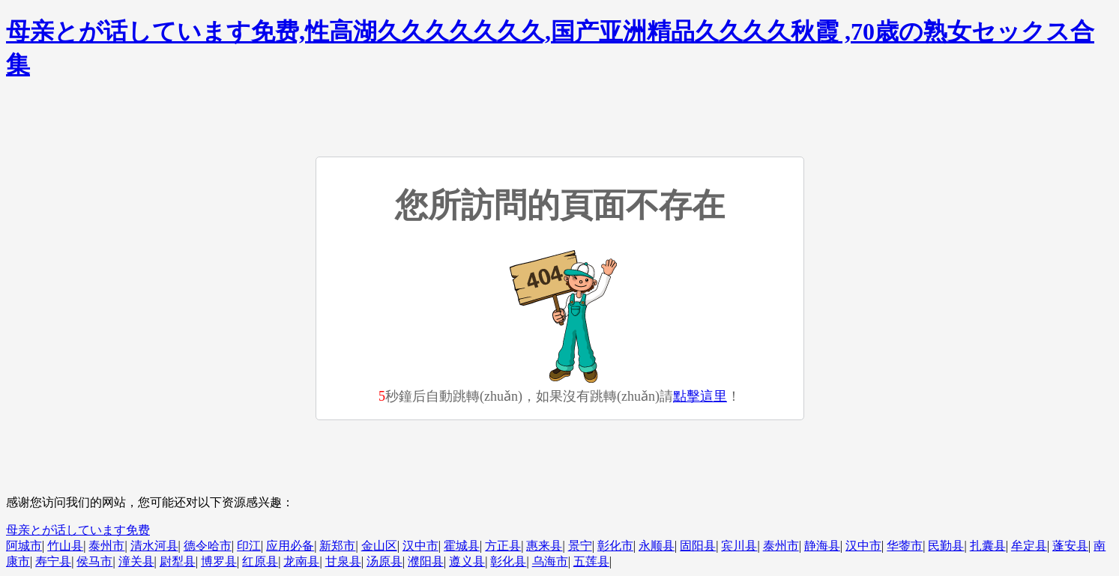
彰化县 (508, 561)
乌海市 (550, 561)
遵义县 (467, 561)
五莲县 (591, 561)
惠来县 (544, 545)
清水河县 (154, 545)
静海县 (822, 545)
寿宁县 (53, 561)
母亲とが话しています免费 (78, 530)
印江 (249, 545)
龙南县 (301, 561)
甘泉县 (343, 561)
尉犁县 (178, 561)
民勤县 (946, 545)
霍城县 (462, 545)
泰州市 (106, 545)
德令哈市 (208, 545)
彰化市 (615, 545)
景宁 (580, 545)
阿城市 (24, 545)
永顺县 (657, 545)
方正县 (503, 545)
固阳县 (698, 545)
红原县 (260, 561)
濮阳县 (426, 561)
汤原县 (384, 561)
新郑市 (337, 545)
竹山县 (65, 545)
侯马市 (94, 561)
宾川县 (739, 545)
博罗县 (219, 561)
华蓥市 (905, 545)
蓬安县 (1070, 545)
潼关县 (136, 561)
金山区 (379, 545)
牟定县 (1029, 545)
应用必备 (290, 545)
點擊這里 (700, 396)
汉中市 (420, 545)
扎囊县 (988, 545)
